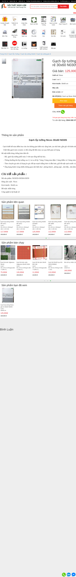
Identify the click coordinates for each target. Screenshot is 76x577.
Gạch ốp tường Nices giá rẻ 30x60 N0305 (7, 306)
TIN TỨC (5, 1)
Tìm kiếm (63, 6)
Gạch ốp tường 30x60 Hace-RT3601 (55, 222)
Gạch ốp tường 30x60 (28, 54)
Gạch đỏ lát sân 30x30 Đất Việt (39, 263)
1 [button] (46, 238)
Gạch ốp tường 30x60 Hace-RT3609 (23, 222)
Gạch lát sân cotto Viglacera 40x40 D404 (23, 263)
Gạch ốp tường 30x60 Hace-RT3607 (7, 222)
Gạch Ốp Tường (14, 54)
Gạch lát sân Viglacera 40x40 (7, 263)
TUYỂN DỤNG (64, 1)
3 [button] (50, 281)
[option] (8, 220)
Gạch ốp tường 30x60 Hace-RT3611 (39, 222)
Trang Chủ (3, 54)
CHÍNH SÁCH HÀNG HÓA (51, 1)
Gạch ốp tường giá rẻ (44, 54)
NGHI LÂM (13, 1)
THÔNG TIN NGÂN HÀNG (34, 1)
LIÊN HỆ (22, 1)
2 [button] (49, 238)
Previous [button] (1, 220)
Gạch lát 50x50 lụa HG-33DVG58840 (55, 263)
